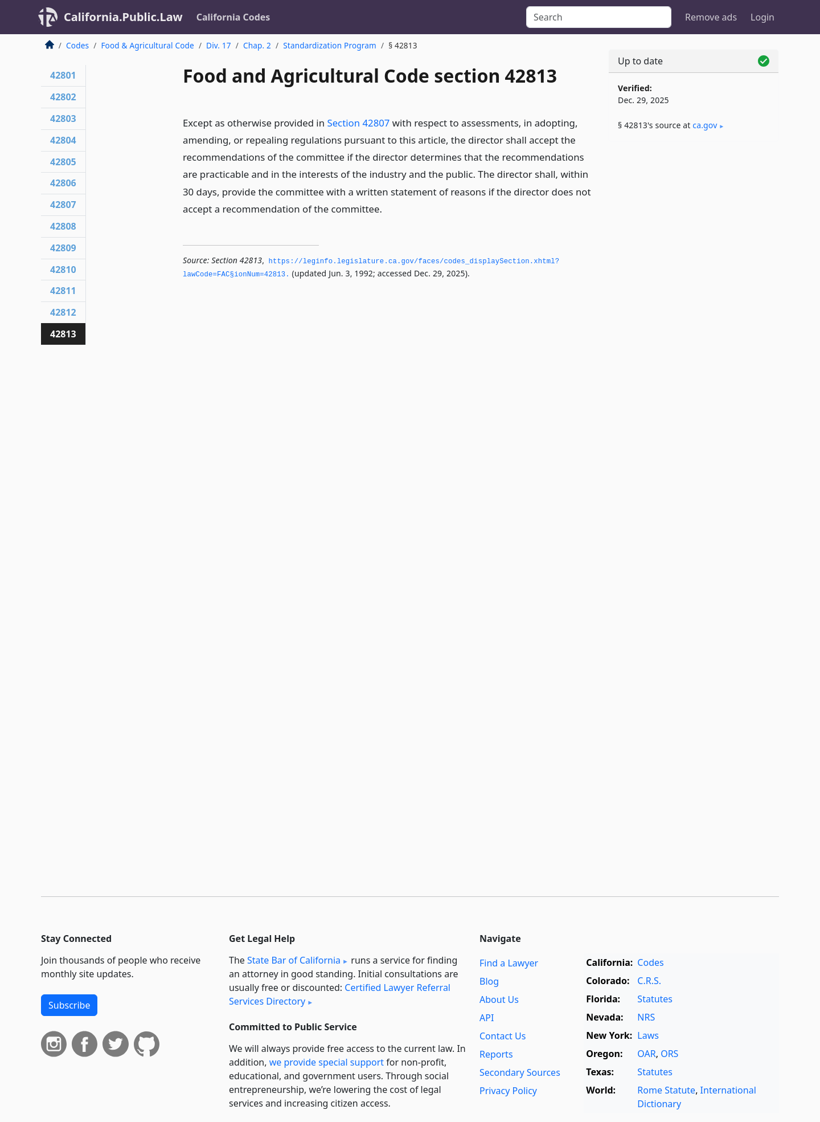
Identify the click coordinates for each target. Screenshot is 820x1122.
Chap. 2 (257, 45)
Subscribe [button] (69, 1005)
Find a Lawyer (508, 963)
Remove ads (711, 17)
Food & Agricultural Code (147, 45)
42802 (63, 97)
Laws (648, 1035)
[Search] (598, 17)
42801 (63, 75)
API (486, 1017)
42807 (63, 204)
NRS (646, 1017)
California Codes (233, 17)
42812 (63, 312)
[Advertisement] (693, 329)
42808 (63, 226)
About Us (499, 999)
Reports (496, 1054)
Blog (489, 981)
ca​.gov (704, 125)
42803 (63, 118)
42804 (63, 140)
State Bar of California (294, 960)
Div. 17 (218, 45)
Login (762, 17)
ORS (669, 1053)
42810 (63, 269)
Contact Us (502, 1036)
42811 (63, 290)
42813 (63, 334)
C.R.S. (649, 980)
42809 (63, 248)
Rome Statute (666, 1090)
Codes (77, 45)
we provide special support (326, 1062)
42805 (63, 162)
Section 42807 (358, 122)
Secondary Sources (519, 1072)
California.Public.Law (123, 17)
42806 (63, 183)
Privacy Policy (508, 1090)
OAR (646, 1053)
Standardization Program (329, 45)
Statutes (655, 999)
